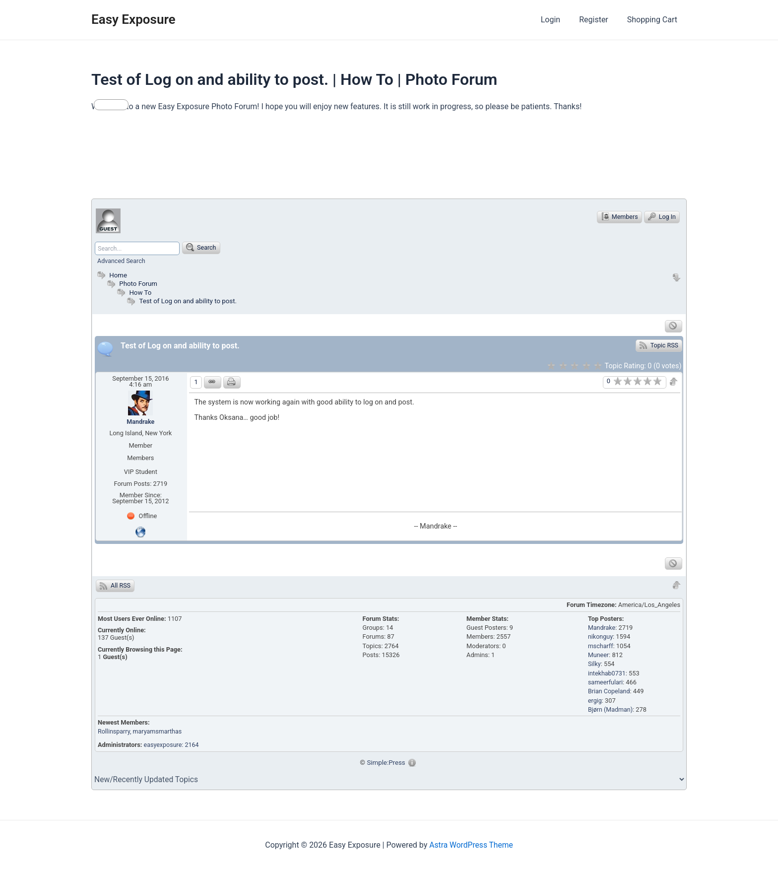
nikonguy (600, 636)
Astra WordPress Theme (471, 845)
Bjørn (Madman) (611, 709)
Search (203, 247)
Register (598, 19)
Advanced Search (121, 261)
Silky (594, 664)
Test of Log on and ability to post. (189, 301)
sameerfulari (606, 682)
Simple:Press (386, 762)
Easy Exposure (133, 19)
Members (618, 216)
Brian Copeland (609, 691)
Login (558, 19)
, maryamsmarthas (157, 731)
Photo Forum (131, 283)
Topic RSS (659, 345)
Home (111, 275)
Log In (662, 216)
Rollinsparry (114, 731)
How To (140, 292)
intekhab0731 (607, 673)
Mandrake (141, 421)
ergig (595, 700)
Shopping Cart (654, 19)
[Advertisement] (272, 159)
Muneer (598, 655)
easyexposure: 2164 (172, 744)
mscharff (601, 646)
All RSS (115, 586)
